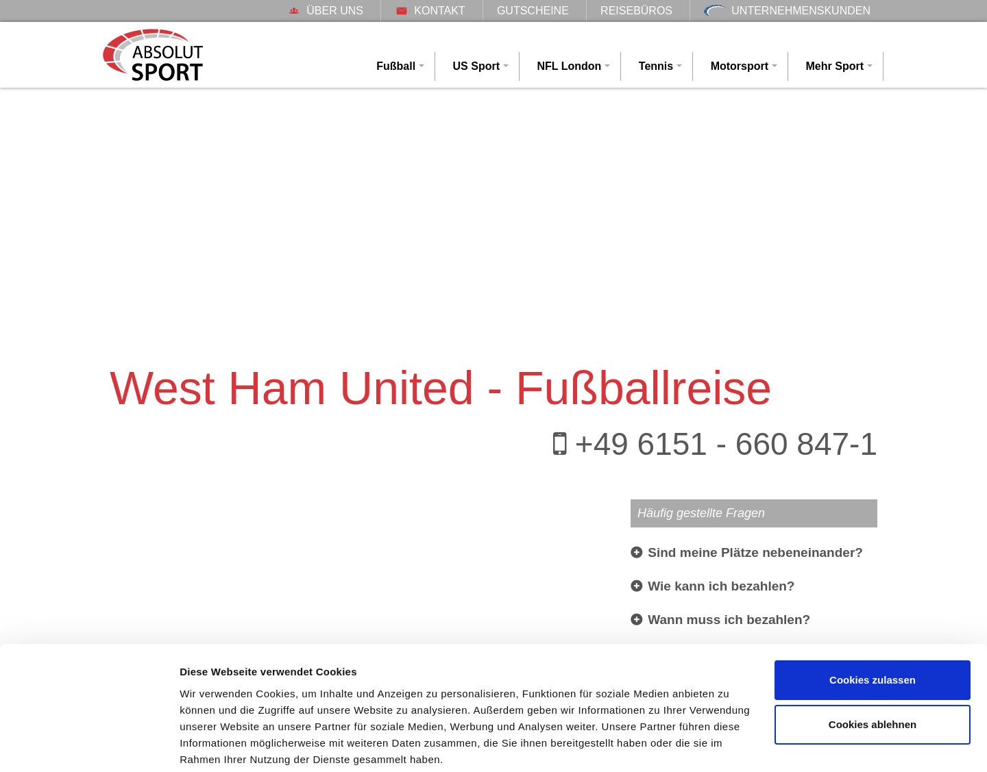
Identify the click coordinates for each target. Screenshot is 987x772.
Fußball (395, 66)
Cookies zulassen (872, 628)
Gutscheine (533, 10)
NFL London (569, 66)
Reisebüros (636, 10)
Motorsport (739, 66)
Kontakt (430, 10)
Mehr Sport (835, 66)
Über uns (325, 10)
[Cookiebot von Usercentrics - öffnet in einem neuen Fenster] (89, 745)
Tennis (656, 66)
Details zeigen (214, 745)
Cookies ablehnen (872, 672)
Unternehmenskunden (787, 10)
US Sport (476, 66)
